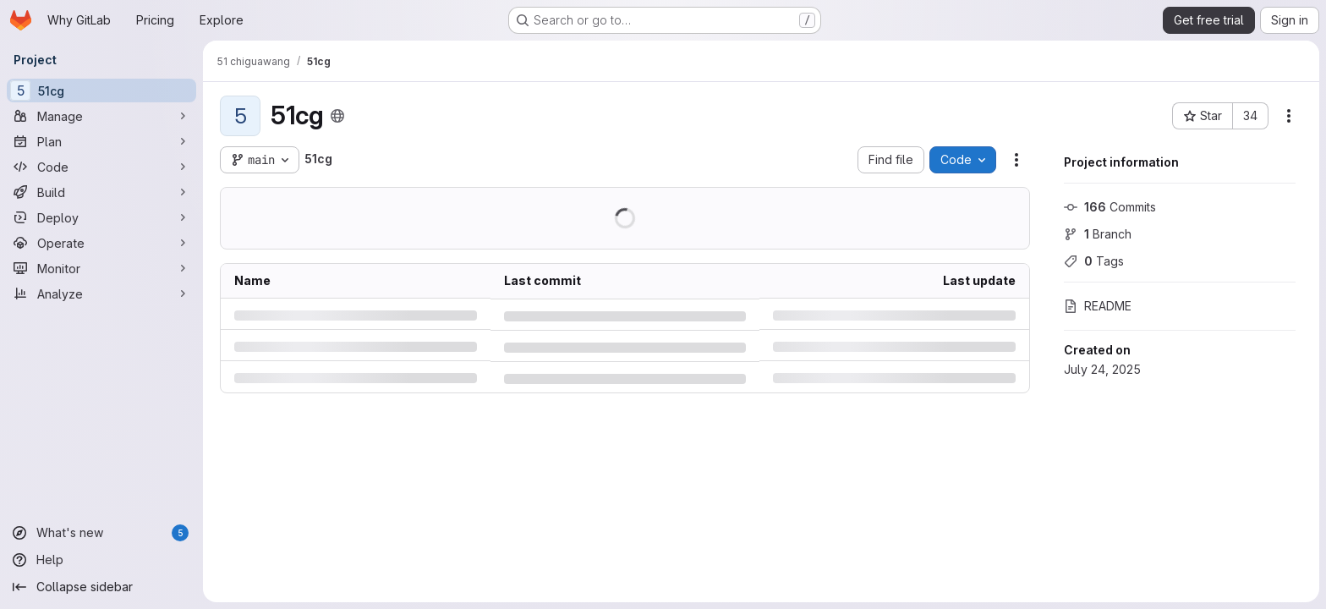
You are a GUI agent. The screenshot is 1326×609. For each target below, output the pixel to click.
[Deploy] (101, 217)
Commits (1110, 207)
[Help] (101, 560)
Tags (1094, 261)
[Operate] (101, 243)
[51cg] (101, 90)
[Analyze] (101, 293)
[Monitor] (101, 268)
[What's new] (101, 533)
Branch (1097, 234)
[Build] (101, 192)
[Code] (101, 166)
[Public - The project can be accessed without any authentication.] (337, 116)
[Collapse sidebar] (101, 587)
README (1097, 306)
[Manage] (101, 116)
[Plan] (101, 141)
